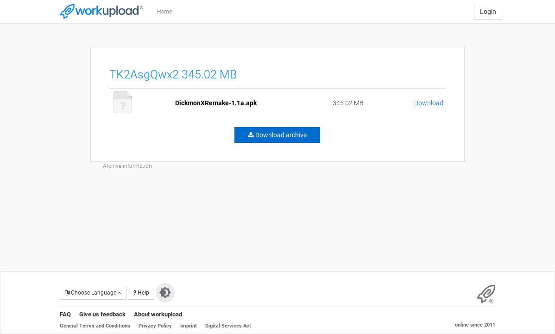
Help (141, 292)
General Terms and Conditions (95, 326)
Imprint (188, 326)
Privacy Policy (155, 326)
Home (164, 11)
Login (488, 11)
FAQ (65, 314)
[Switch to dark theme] (165, 292)
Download (428, 103)
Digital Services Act (228, 326)
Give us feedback (102, 314)
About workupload (158, 314)
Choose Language (93, 292)
